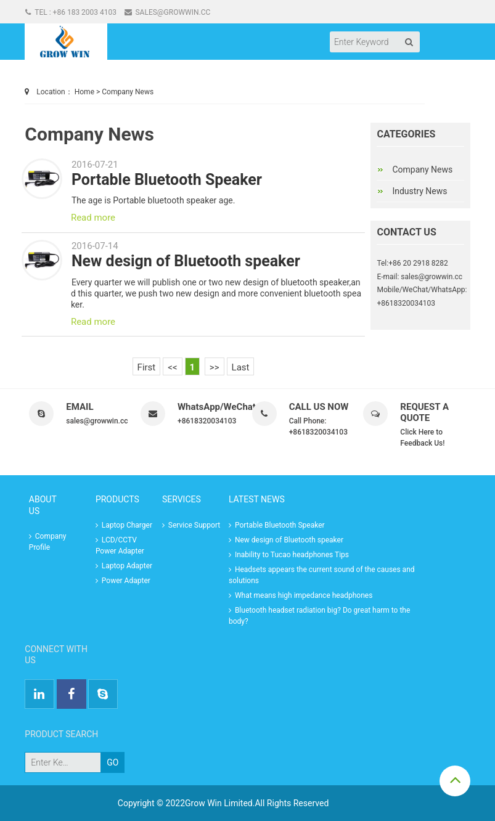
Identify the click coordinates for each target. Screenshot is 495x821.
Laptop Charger (124, 525)
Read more (93, 217)
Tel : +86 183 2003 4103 (71, 12)
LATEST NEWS (257, 499)
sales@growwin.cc (168, 12)
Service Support (191, 525)
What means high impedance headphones (300, 595)
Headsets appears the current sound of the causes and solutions (322, 575)
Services (181, 499)
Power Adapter (123, 580)
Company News (127, 92)
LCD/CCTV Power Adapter (120, 545)
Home (84, 92)
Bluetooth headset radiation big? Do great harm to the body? (319, 616)
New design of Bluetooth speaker (186, 261)
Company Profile (48, 542)
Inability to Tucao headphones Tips (289, 554)
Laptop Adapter (124, 566)
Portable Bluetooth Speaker (167, 180)
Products (117, 499)
